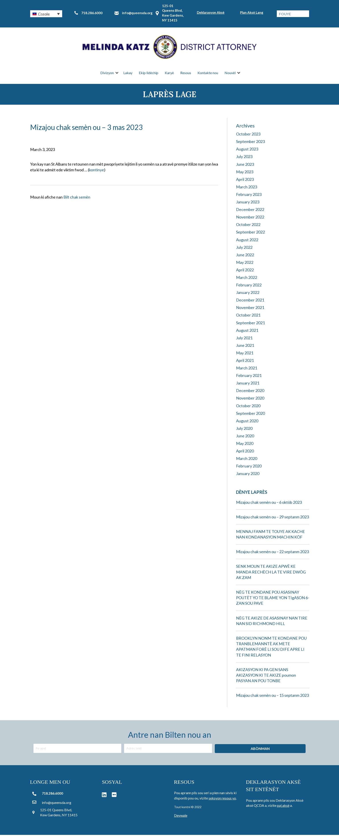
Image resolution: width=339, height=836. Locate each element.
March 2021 (246, 369)
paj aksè (283, 806)
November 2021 (250, 308)
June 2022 (245, 255)
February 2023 (249, 195)
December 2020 (250, 391)
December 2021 (250, 301)
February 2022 (249, 286)
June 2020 (245, 436)
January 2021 (247, 384)
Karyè (169, 73)
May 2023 (244, 172)
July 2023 (244, 157)
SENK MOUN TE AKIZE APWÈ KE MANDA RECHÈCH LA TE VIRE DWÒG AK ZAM (271, 573)
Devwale (180, 816)
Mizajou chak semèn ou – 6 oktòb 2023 (269, 503)
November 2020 (250, 399)
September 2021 (250, 323)
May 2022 (244, 263)
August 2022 (247, 240)
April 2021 (245, 361)
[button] (46, 13)
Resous (185, 73)
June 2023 (245, 165)
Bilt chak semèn (76, 197)
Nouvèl (230, 73)
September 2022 (250, 233)
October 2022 (248, 225)
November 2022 (250, 218)
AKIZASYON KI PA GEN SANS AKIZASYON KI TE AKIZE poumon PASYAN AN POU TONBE (266, 676)
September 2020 (250, 414)
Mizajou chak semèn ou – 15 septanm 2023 (272, 696)
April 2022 (245, 270)
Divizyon (107, 73)
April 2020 (245, 452)
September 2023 (250, 142)
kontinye (96, 170)
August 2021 (247, 331)
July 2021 (244, 338)
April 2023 (245, 180)
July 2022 (244, 248)
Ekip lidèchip (148, 73)
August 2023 (247, 150)
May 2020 (244, 444)
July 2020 (244, 429)
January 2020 (247, 474)
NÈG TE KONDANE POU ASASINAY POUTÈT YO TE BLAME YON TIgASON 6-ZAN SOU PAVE (272, 598)
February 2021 (249, 376)
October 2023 (248, 135)
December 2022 (250, 210)
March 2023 (246, 187)
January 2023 (247, 202)
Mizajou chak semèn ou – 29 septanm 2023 (272, 517)
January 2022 (247, 293)
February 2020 (249, 467)
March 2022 (246, 278)
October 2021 (248, 316)
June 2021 (245, 346)
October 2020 (248, 406)
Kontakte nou (208, 73)
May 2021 (244, 353)
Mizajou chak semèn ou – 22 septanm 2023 (272, 552)
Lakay (127, 73)
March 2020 (246, 459)
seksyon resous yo (222, 799)
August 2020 (247, 421)
